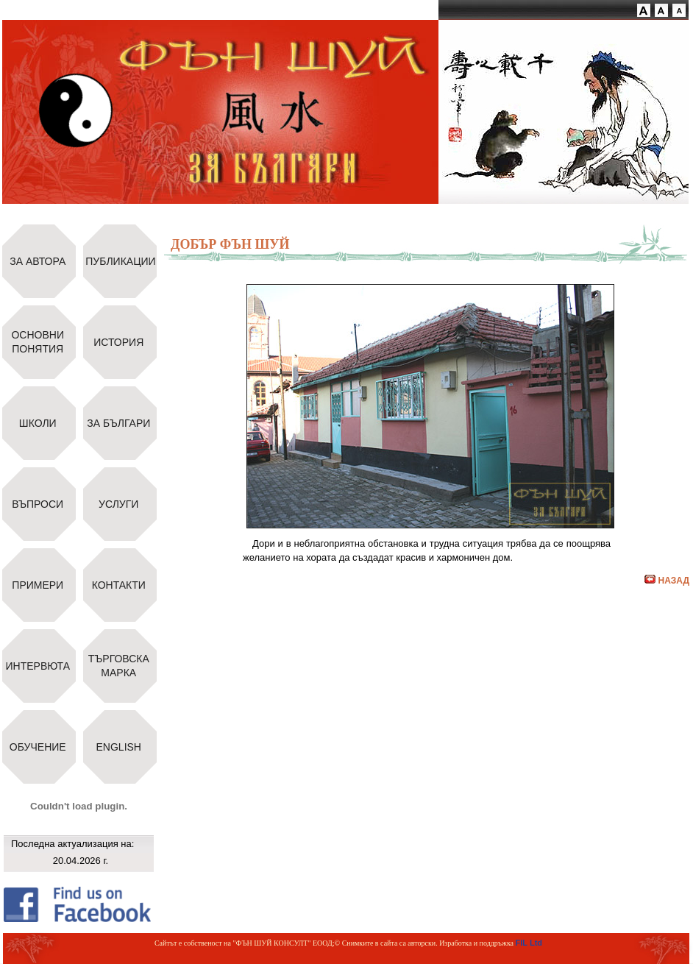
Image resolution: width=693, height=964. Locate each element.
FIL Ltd (529, 942)
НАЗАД (666, 580)
